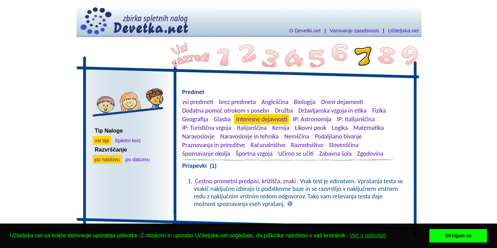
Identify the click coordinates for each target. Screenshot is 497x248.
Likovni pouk (310, 128)
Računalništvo (268, 145)
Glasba (222, 119)
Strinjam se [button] (458, 235)
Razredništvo (307, 145)
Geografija (195, 119)
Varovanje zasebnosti (354, 30)
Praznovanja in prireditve (213, 145)
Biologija (305, 102)
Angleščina (274, 102)
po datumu (137, 159)
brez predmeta (237, 102)
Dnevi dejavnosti (342, 102)
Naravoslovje (198, 136)
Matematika (368, 128)
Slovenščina (343, 145)
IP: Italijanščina (356, 119)
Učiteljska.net (403, 30)
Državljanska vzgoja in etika (333, 110)
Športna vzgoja (254, 153)
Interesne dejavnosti (261, 119)
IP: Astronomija (312, 119)
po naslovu (107, 159)
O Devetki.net (305, 30)
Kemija (280, 128)
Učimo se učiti (296, 153)
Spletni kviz (128, 140)
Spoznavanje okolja (206, 153)
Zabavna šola (335, 153)
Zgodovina (370, 153)
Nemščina (296, 136)
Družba (284, 110)
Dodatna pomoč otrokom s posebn (226, 110)
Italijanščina (251, 128)
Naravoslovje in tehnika (249, 136)
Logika (340, 128)
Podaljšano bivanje (338, 136)
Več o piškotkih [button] (368, 235)
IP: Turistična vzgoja (207, 128)
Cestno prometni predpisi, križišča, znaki (245, 181)
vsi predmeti (197, 102)
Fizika (379, 110)
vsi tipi (102, 140)
